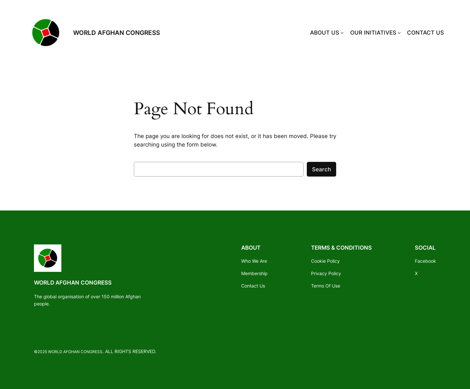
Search (321, 169)
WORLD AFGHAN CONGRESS (116, 33)
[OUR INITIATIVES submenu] (399, 32)
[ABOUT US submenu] (342, 32)
